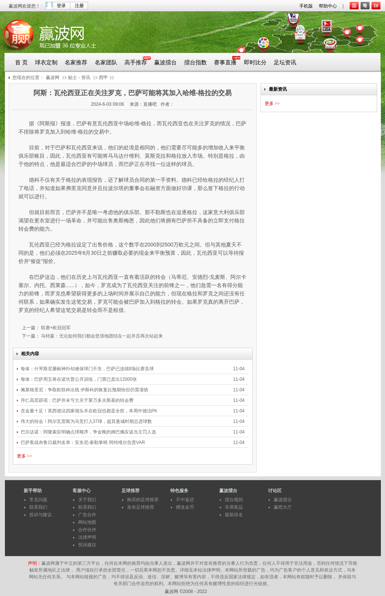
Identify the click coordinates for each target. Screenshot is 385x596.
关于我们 (87, 499)
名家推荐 (76, 62)
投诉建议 (87, 544)
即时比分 (255, 62)
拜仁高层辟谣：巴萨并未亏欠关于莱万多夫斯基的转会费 (77, 400)
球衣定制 (46, 62)
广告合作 (87, 514)
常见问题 (38, 499)
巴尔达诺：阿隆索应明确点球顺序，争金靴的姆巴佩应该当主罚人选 (89, 432)
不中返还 (185, 499)
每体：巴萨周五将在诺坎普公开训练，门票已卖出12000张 (79, 379)
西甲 (103, 77)
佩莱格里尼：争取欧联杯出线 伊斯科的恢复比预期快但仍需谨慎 (85, 389)
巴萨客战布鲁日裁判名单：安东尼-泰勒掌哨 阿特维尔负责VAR (83, 442)
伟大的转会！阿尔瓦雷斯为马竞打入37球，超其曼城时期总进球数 (87, 421)
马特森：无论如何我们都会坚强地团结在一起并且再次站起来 (101, 336)
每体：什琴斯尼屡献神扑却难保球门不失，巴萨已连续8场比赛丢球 (88, 368)
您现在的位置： (28, 77)
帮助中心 (328, 6)
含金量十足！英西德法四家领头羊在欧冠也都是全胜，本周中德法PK (90, 411)
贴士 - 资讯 (79, 77)
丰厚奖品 (234, 507)
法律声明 (87, 537)
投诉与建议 (40, 514)
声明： (34, 563)
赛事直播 (225, 62)
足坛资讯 (285, 62)
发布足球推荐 (140, 507)
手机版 (306, 6)
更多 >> (24, 456)
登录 (61, 5)
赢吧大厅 (283, 507)
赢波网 (52, 77)
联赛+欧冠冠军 (55, 327)
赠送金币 (185, 507)
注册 (79, 5)
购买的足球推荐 (143, 499)
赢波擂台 (165, 62)
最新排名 (234, 514)
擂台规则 (234, 499)
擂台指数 (195, 62)
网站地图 (87, 522)
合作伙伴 (87, 529)
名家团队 (106, 62)
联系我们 (38, 507)
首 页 (21, 62)
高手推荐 (135, 62)
